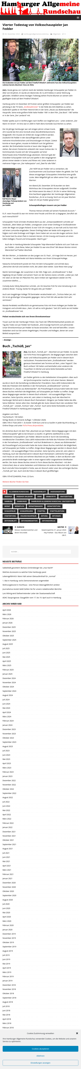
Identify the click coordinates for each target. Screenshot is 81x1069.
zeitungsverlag (48, 521)
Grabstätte (51, 496)
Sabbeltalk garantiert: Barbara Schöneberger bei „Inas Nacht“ (28, 568)
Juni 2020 (6, 908)
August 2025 (8, 644)
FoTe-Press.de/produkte (33, 425)
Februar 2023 (8, 772)
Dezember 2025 (9, 627)
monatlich (19, 506)
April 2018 (7, 1019)
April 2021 (7, 865)
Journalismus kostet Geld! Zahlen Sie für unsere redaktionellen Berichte (32, 589)
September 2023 (9, 742)
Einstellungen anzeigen (40, 1063)
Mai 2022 (6, 810)
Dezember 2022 (9, 780)
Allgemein (57, 34)
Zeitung (44, 516)
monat (7, 506)
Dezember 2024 (9, 678)
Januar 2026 (7, 623)
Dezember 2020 (9, 882)
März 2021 (7, 870)
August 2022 (8, 797)
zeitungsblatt (10, 521)
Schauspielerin (26, 511)
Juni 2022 (6, 806)
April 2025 (7, 661)
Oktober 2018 (8, 993)
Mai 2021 (6, 861)
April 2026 (7, 610)
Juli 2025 (6, 648)
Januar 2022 (7, 827)
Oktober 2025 (8, 635)
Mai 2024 (6, 708)
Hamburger (22, 501)
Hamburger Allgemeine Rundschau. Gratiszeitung (52, 501)
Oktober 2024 (8, 686)
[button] (77, 1033)
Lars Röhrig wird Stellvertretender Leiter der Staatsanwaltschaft (29, 593)
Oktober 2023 (8, 738)
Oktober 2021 (8, 840)
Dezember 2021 (9, 831)
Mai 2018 (6, 1014)
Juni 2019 (6, 959)
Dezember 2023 (9, 729)
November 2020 (9, 887)
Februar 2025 (8, 669)
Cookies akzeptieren (40, 1049)
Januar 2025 (7, 674)
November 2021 (9, 836)
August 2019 (8, 951)
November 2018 (9, 989)
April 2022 (7, 814)
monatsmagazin (36, 506)
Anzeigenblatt (39, 492)
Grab (39, 496)
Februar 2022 (8, 823)
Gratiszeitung (66, 496)
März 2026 (7, 614)
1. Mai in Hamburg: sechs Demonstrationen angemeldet (26, 580)
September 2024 (9, 691)
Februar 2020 (8, 925)
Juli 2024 (6, 699)
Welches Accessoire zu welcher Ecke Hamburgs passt (24, 572)
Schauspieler (9, 511)
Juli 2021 (6, 853)
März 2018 (7, 1023)
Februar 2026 (8, 618)
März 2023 (7, 767)
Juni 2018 (6, 1010)
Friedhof (8, 496)
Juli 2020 (6, 904)
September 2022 (9, 793)
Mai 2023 (6, 759)
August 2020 (8, 900)
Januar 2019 (7, 980)
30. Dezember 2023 (12, 34)
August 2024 (8, 695)
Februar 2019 (8, 976)
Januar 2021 (7, 878)
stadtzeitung (10, 516)
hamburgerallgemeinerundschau (36, 34)
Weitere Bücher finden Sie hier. (16, 482)
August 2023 (8, 746)
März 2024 (7, 716)
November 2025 (9, 631)
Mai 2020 (6, 912)
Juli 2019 (6, 955)
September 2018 (9, 998)
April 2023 (7, 763)
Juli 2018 (6, 1006)
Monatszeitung (54, 506)
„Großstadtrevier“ (30, 107)
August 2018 (8, 1002)
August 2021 (8, 848)
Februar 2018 (8, 1027)
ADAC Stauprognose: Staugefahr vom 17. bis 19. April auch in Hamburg (32, 597)
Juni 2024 (6, 704)
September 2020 (9, 895)
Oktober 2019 (8, 942)
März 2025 (7, 665)
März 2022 (7, 819)
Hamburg (8, 501)
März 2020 (7, 921)
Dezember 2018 (9, 985)
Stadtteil (41, 511)
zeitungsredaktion (29, 521)
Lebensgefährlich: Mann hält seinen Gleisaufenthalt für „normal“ (29, 576)
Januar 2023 (7, 776)
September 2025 (9, 640)
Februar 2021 (8, 874)
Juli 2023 (6, 750)
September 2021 (9, 844)
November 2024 (9, 682)
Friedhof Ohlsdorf (25, 496)
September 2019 (9, 946)
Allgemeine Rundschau (19, 492)
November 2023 (9, 733)
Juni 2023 (6, 755)
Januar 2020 (7, 929)
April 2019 (7, 968)
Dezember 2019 (9, 934)
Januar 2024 (7, 725)
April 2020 (7, 917)
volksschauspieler (28, 516)
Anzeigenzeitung (57, 492)
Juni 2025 (6, 652)
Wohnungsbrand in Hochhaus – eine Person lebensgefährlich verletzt (31, 585)
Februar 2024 (8, 721)
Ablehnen (40, 1056)
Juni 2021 (6, 857)
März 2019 (7, 972)
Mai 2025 (6, 657)
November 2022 (9, 784)
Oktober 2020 (8, 891)
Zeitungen (56, 516)
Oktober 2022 (8, 789)
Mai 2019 (6, 963)
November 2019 (9, 938)
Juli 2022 (6, 802)
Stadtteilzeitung (57, 511)
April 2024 (7, 712)
